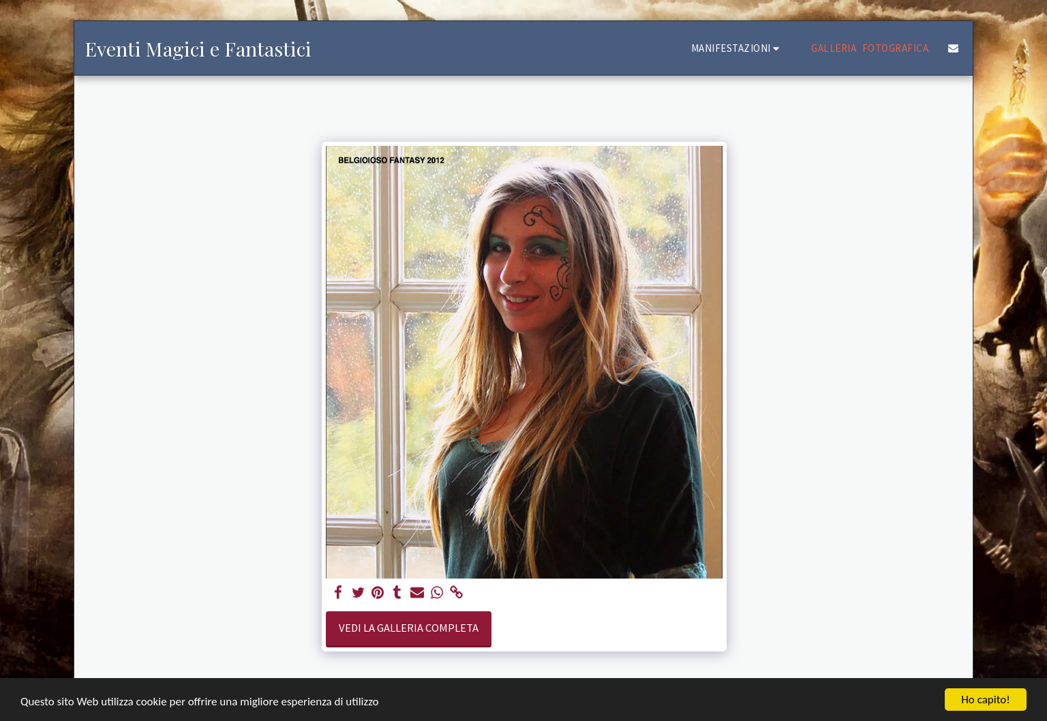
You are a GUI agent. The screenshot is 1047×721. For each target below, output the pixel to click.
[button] (737, 48)
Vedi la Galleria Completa (409, 628)
